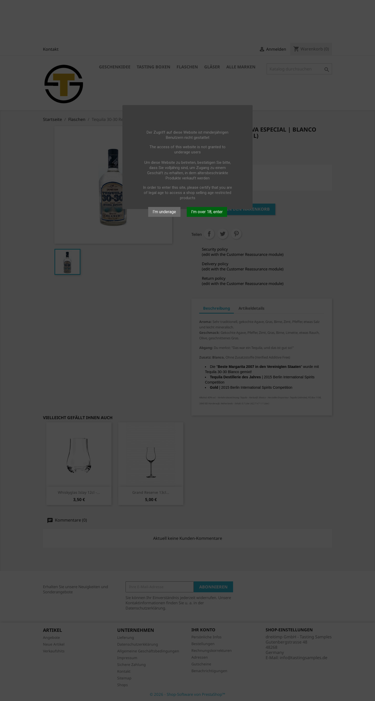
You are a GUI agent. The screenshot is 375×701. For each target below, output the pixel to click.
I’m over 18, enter (207, 211)
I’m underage (164, 211)
